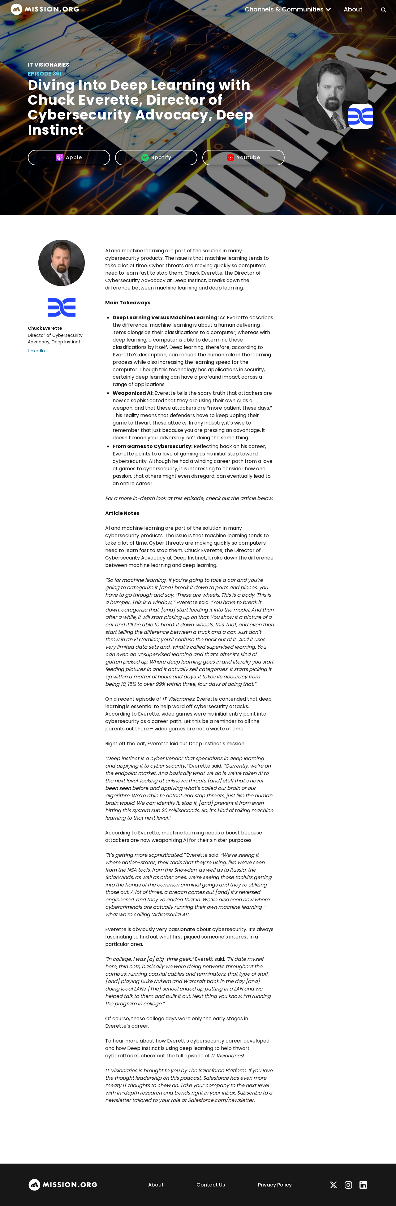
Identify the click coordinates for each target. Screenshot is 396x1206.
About (353, 9)
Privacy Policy (275, 1184)
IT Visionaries (48, 64)
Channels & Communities (284, 9)
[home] (45, 9)
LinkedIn (36, 351)
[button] (288, 9)
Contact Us (210, 1184)
